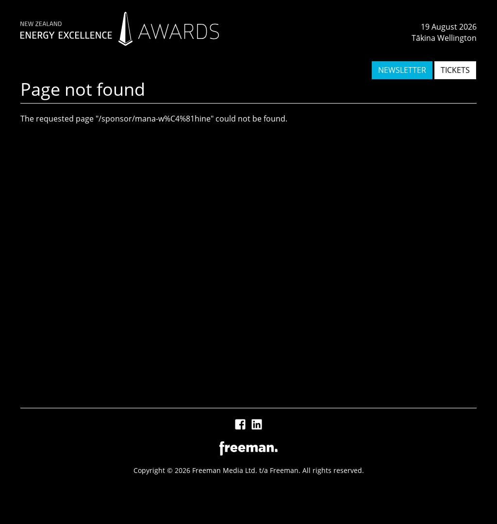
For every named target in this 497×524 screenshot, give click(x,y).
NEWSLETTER (402, 70)
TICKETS (455, 70)
